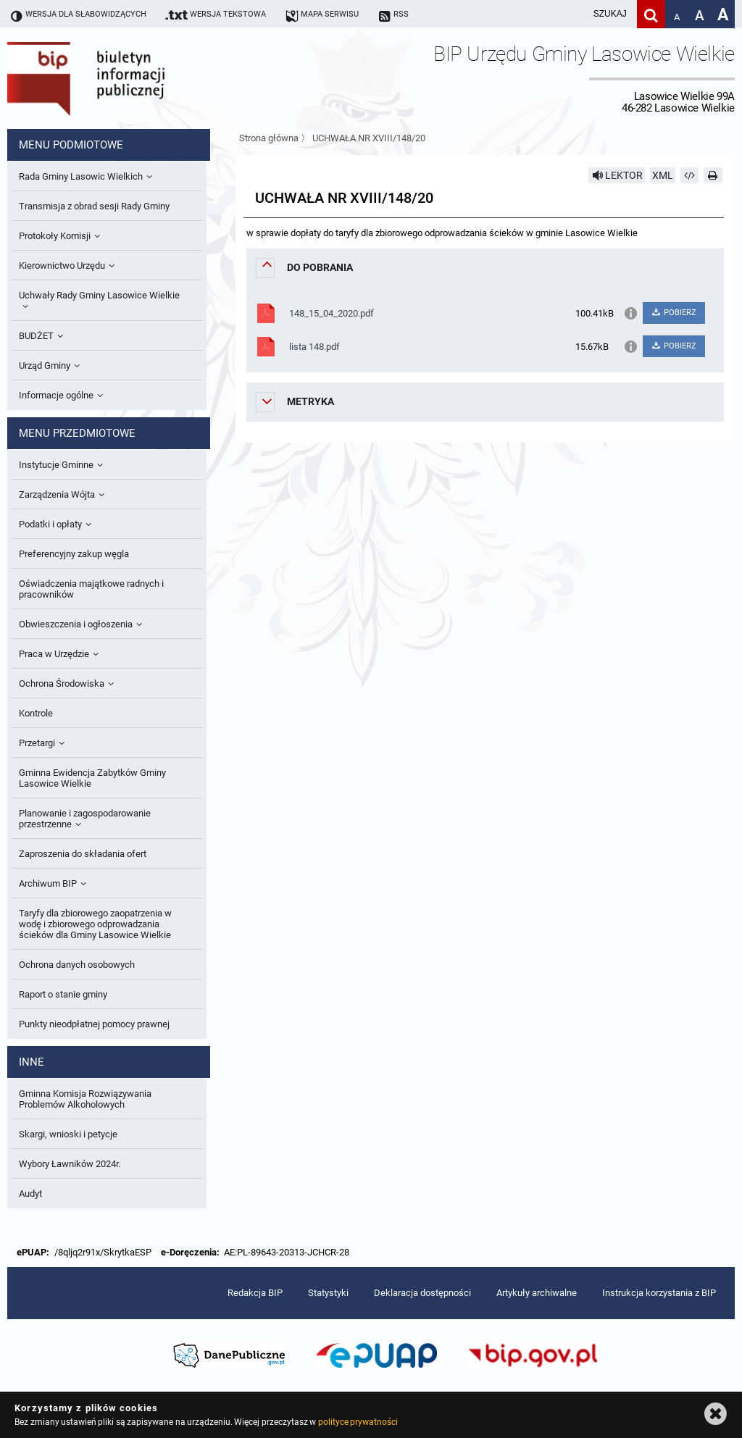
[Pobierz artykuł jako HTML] (689, 175)
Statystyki (328, 1292)
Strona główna (269, 138)
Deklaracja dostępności (422, 1292)
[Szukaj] (651, 14)
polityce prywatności (358, 1422)
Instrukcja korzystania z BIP (659, 1292)
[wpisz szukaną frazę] (574, 14)
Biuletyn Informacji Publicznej (126, 78)
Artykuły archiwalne (536, 1292)
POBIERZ (673, 312)
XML (662, 175)
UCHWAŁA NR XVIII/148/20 (368, 138)
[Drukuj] (713, 175)
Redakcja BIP (255, 1292)
